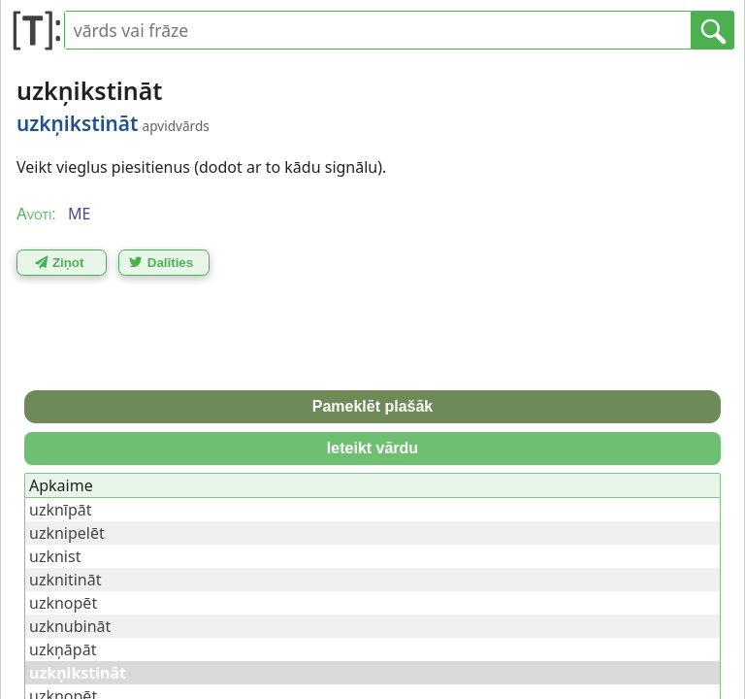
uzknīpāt (60, 509)
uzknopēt (63, 603)
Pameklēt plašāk (373, 406)
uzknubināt (70, 626)
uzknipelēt (67, 533)
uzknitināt (65, 579)
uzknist (55, 556)
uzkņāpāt (62, 649)
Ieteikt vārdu (372, 448)
